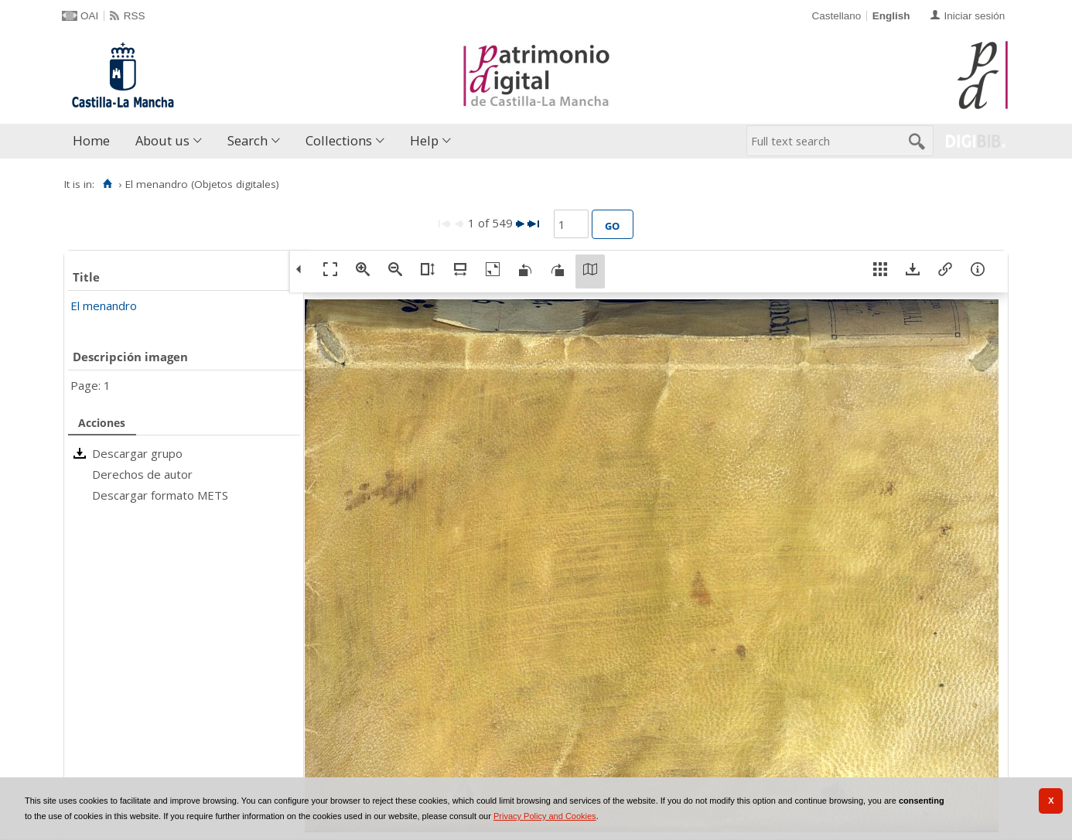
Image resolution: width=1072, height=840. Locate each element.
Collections (339, 140)
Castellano (836, 16)
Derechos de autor (142, 474)
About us (162, 140)
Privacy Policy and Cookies (544, 816)
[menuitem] (95, 141)
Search (247, 140)
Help (424, 140)
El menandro (103, 305)
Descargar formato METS (160, 495)
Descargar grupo (137, 453)
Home (91, 140)
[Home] (107, 184)
